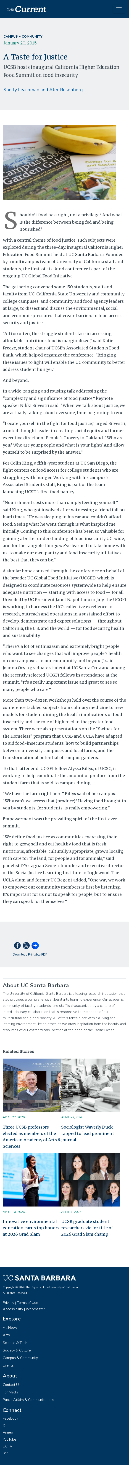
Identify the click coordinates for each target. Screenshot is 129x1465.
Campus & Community (20, 1357)
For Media (10, 1392)
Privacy (8, 1302)
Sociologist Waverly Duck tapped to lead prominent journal (87, 1133)
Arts (6, 1335)
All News (10, 1327)
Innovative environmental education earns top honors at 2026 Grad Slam (31, 1228)
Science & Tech (15, 1342)
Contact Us (12, 1384)
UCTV (7, 1446)
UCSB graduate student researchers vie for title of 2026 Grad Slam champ (87, 1228)
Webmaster (35, 1309)
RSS (6, 1453)
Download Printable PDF (30, 954)
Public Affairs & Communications (28, 1399)
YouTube (9, 1439)
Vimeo (8, 1432)
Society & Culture (17, 1350)
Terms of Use (27, 1302)
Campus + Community (22, 36)
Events (8, 1365)
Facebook (10, 1418)
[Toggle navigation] (119, 9)
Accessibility (13, 1309)
